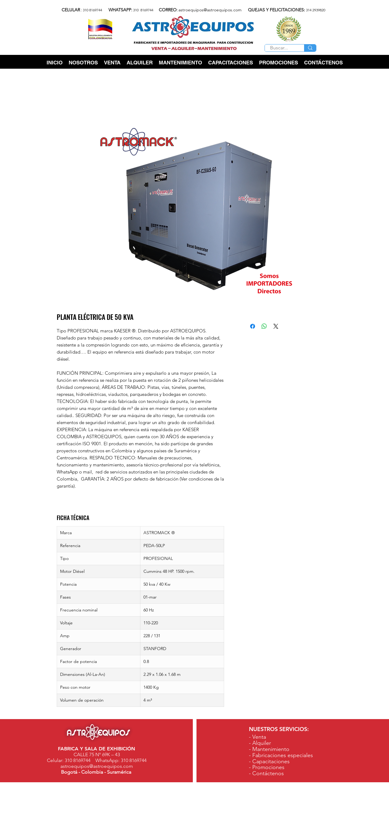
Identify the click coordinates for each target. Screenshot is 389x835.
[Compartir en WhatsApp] (264, 326)
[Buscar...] (278, 48)
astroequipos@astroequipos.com (210, 10)
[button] (112, 63)
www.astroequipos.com (302, 831)
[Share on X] (276, 326)
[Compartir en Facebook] (252, 326)
